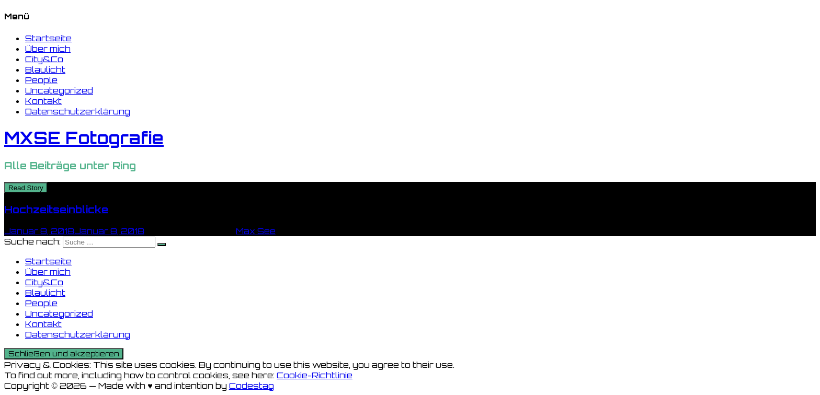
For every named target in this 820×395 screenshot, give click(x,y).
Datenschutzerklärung (77, 111)
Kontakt (43, 101)
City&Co (44, 59)
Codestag (251, 385)
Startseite (48, 38)
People (41, 80)
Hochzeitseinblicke (56, 209)
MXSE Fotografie (84, 137)
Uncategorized (59, 90)
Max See (256, 231)
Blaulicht (45, 69)
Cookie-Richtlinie (314, 375)
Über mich (48, 48)
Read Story (25, 188)
